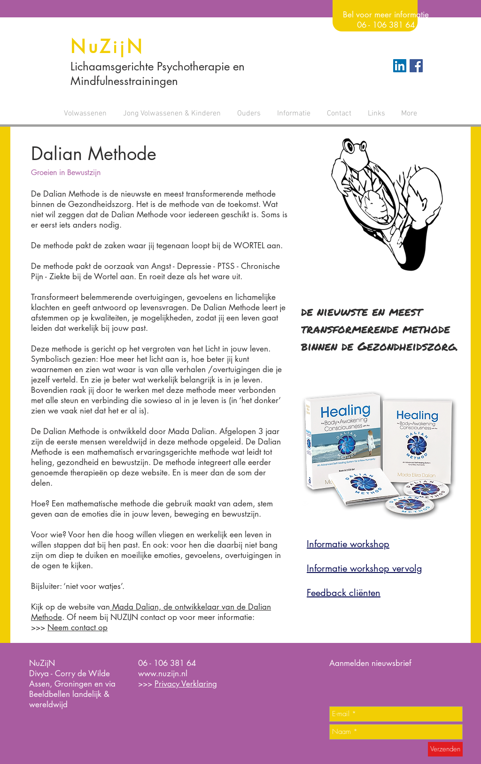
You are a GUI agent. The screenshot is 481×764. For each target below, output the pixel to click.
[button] (85, 113)
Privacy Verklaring (186, 684)
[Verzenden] (445, 749)
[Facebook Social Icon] (416, 65)
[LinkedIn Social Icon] (399, 65)
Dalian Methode (93, 153)
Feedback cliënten (343, 593)
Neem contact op (77, 627)
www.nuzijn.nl (162, 673)
